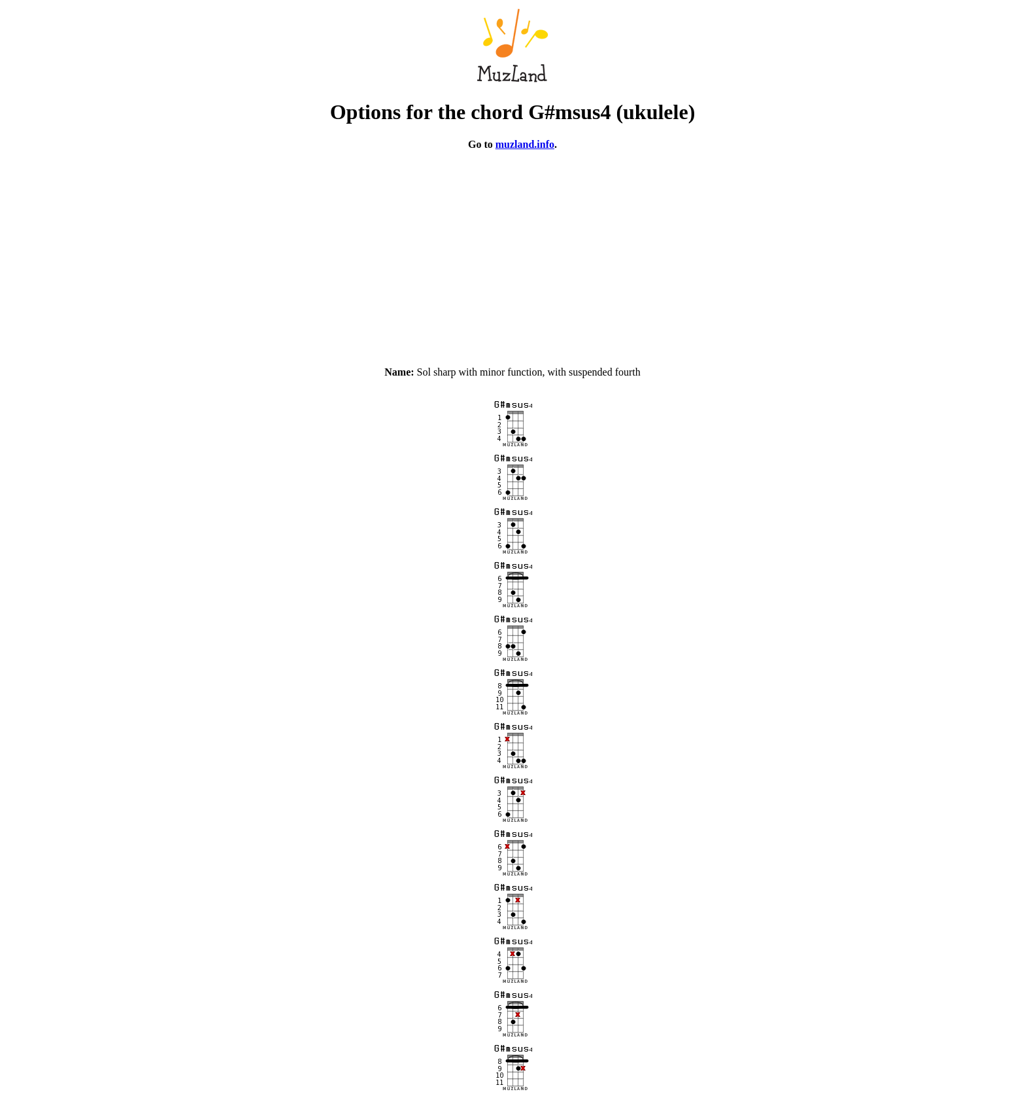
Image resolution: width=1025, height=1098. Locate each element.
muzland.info (525, 144)
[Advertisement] (512, 252)
